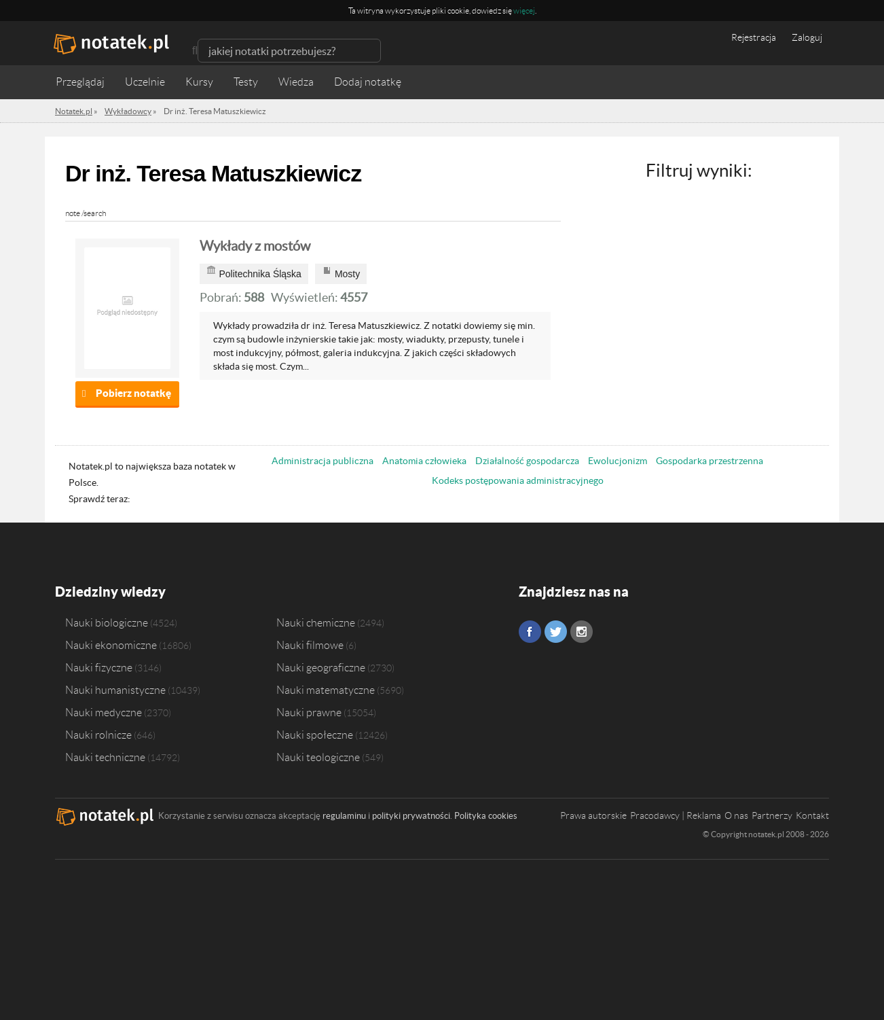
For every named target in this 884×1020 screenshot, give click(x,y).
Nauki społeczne (314, 734)
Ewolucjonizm (617, 460)
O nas (736, 815)
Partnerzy (772, 815)
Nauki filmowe (310, 645)
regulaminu (344, 816)
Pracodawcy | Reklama (675, 815)
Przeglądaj (80, 82)
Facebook (530, 631)
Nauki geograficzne (320, 667)
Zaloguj (807, 37)
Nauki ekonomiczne (111, 645)
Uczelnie (145, 82)
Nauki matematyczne (325, 690)
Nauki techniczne (105, 757)
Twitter (556, 631)
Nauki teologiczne (318, 757)
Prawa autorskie (593, 815)
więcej (524, 10)
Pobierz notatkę (133, 393)
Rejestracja (753, 37)
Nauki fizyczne (98, 667)
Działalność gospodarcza (527, 460)
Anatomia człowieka (424, 460)
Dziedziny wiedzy (110, 591)
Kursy (199, 82)
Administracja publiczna (322, 460)
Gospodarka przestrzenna (709, 460)
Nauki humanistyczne (115, 690)
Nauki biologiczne (106, 622)
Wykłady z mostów (255, 246)
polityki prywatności (411, 816)
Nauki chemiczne (315, 622)
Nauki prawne (309, 712)
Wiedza (296, 82)
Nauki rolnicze (98, 734)
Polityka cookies (485, 816)
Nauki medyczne (103, 712)
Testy (246, 82)
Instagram (581, 631)
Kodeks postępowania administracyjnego (518, 480)
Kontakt (812, 815)
